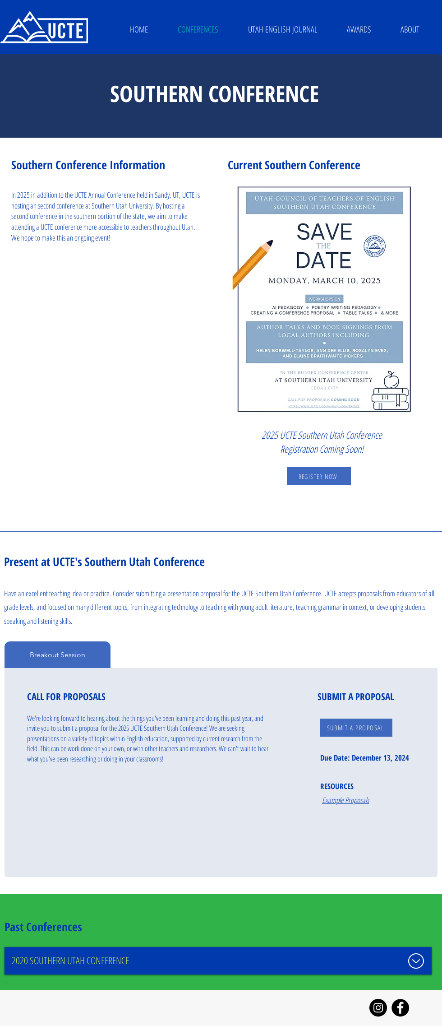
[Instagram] (378, 1008)
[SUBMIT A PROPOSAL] (356, 728)
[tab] (57, 654)
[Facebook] (400, 1008)
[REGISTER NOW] (319, 476)
